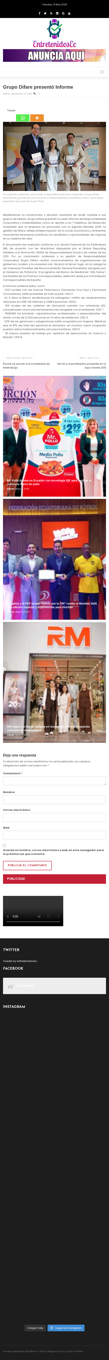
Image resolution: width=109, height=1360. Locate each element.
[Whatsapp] (23, 115)
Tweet (11, 110)
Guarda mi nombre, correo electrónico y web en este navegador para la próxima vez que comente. (53, 852)
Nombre (9, 792)
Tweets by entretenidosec (20, 961)
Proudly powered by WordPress (20, 1351)
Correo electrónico (16, 810)
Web (6, 828)
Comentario (12, 773)
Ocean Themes (74, 1351)
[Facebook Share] (3, 111)
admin (7, 93)
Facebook (26, 986)
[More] (37, 115)
